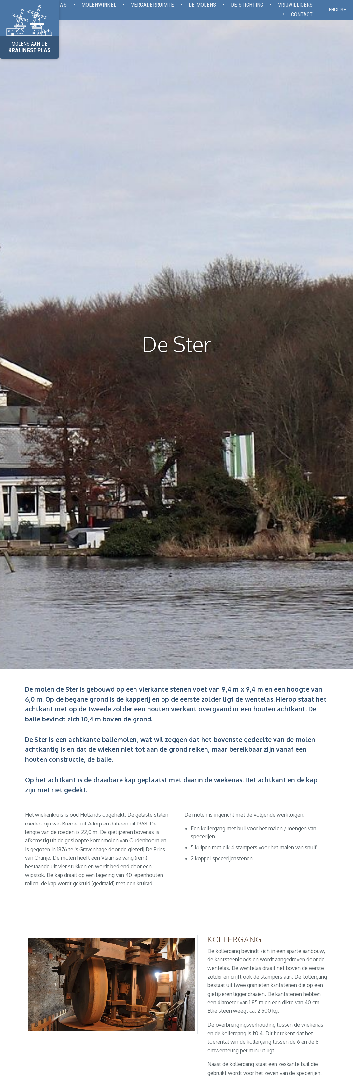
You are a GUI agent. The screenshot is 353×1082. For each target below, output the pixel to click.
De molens (202, 4)
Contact (302, 14)
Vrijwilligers (295, 4)
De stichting (247, 4)
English (337, 10)
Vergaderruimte (152, 4)
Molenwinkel (99, 4)
